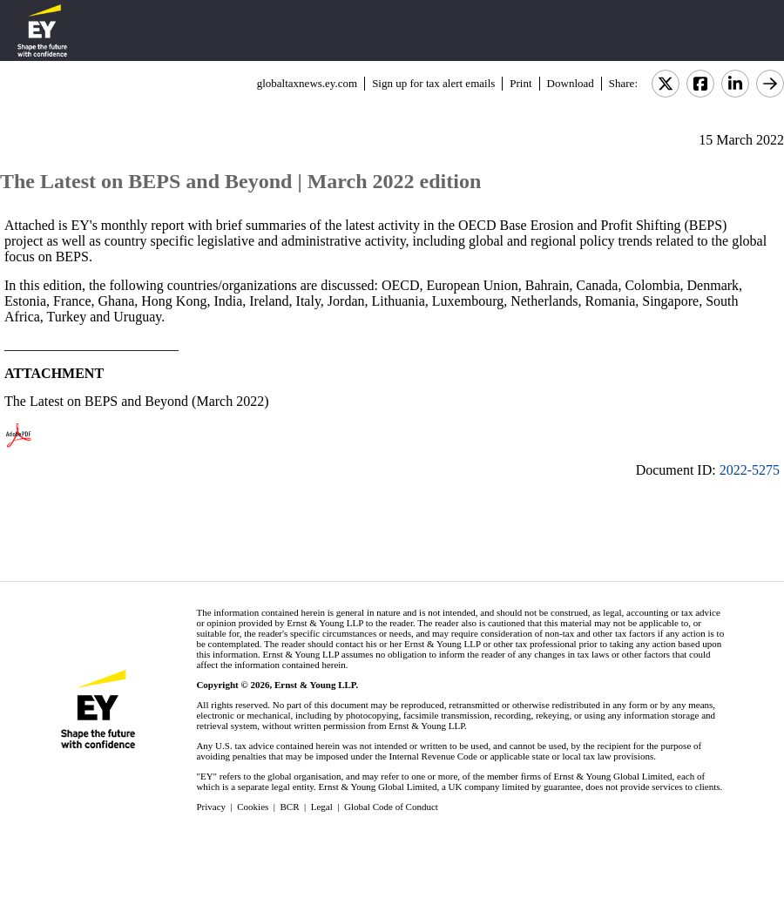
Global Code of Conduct (391, 806)
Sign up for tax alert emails (433, 83)
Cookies (252, 806)
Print (520, 83)
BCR (290, 806)
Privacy (211, 806)
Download (570, 83)
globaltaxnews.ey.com (307, 83)
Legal (322, 806)
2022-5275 (750, 470)
